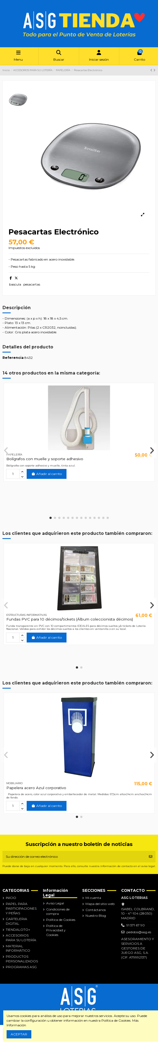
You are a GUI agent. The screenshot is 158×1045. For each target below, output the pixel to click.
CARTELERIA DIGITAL (16, 921)
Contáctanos (95, 910)
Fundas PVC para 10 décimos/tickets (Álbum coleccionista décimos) (69, 619)
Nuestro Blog (95, 915)
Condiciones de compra (58, 911)
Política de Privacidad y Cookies (56, 930)
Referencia (13, 358)
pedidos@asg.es (138, 932)
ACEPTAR (19, 1034)
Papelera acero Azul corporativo (36, 788)
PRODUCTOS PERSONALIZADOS (22, 958)
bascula (15, 284)
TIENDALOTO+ (18, 929)
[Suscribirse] (151, 856)
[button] (50, 518)
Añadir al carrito (46, 474)
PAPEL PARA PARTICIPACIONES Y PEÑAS (21, 908)
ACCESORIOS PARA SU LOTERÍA (21, 937)
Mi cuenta (93, 898)
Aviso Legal (55, 903)
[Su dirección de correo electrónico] (74, 856)
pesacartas (31, 284)
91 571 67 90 (135, 925)
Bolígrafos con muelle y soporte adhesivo (44, 459)
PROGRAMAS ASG (21, 967)
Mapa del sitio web (100, 904)
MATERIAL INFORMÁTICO (18, 948)
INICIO (11, 898)
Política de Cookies (60, 920)
